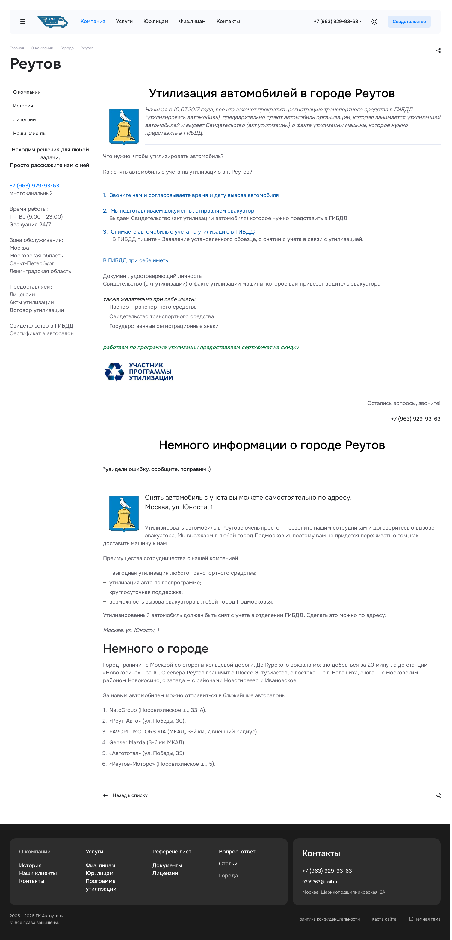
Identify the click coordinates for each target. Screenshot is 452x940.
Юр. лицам (100, 873)
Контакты (31, 881)
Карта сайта (384, 919)
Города (228, 875)
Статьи (228, 863)
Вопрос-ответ (237, 851)
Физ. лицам (100, 865)
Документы (167, 865)
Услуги (94, 851)
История (23, 106)
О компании (27, 92)
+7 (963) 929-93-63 (336, 21)
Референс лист (171, 851)
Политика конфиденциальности (328, 919)
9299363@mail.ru (319, 881)
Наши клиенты (29, 133)
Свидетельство (409, 22)
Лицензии (24, 119)
